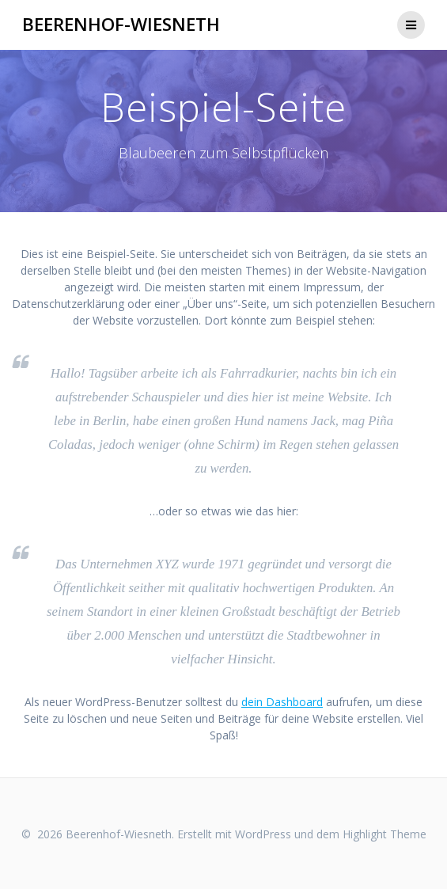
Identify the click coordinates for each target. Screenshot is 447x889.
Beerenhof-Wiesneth (121, 24)
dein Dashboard (282, 701)
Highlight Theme (384, 834)
